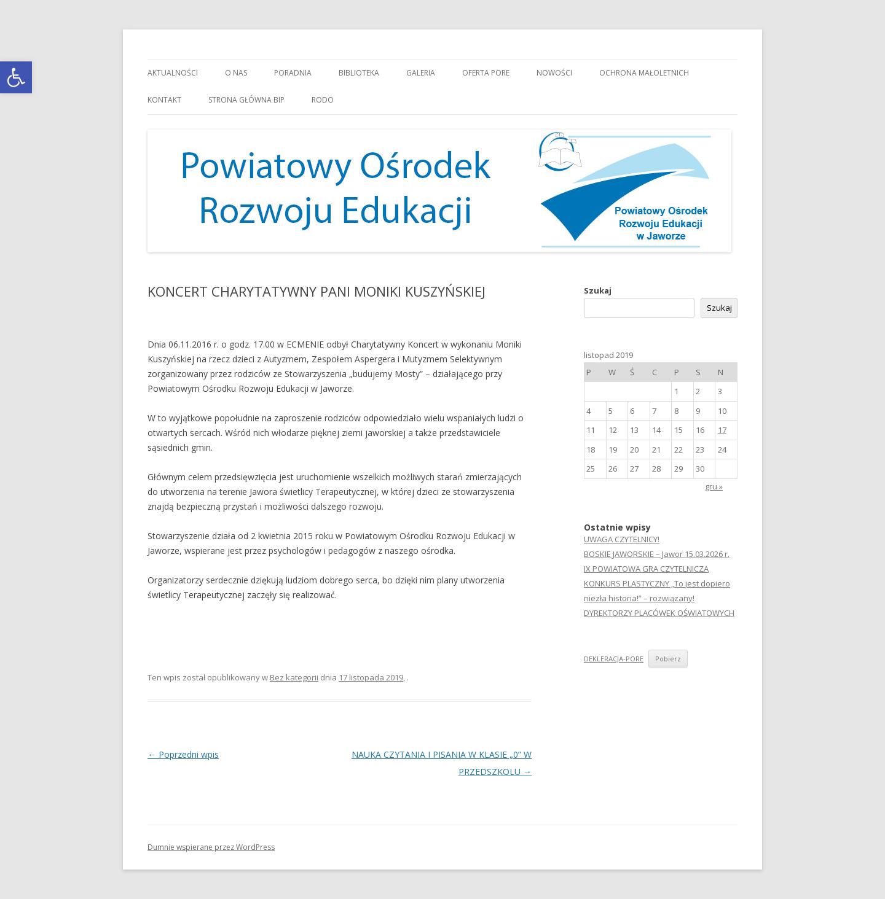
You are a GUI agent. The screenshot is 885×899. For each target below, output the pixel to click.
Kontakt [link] (164, 100)
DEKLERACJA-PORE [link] (613, 658)
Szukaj (598, 290)
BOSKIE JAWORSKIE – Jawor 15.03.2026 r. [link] (657, 553)
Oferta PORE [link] (485, 73)
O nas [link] (236, 73)
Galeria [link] (420, 73)
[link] (16, 77)
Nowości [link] (554, 73)
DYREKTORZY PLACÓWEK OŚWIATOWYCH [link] (659, 612)
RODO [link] (323, 100)
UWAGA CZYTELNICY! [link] (621, 539)
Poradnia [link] (293, 73)
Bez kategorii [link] (294, 677)
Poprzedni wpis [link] (183, 754)
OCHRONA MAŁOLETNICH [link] (644, 73)
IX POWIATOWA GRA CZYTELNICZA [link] (646, 568)
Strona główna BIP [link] (246, 100)
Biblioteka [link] (359, 73)
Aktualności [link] (173, 73)
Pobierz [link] (668, 658)
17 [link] (722, 429)
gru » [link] (714, 486)
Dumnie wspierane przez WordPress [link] (211, 847)
